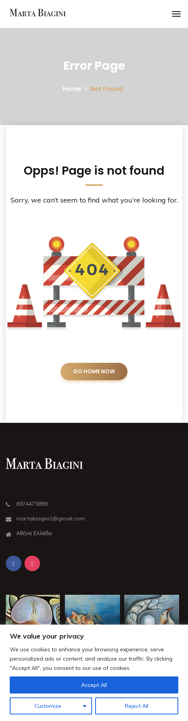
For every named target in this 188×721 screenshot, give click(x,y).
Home (72, 88)
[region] (94, 673)
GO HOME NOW (94, 371)
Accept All (94, 685)
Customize (48, 705)
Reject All (136, 705)
